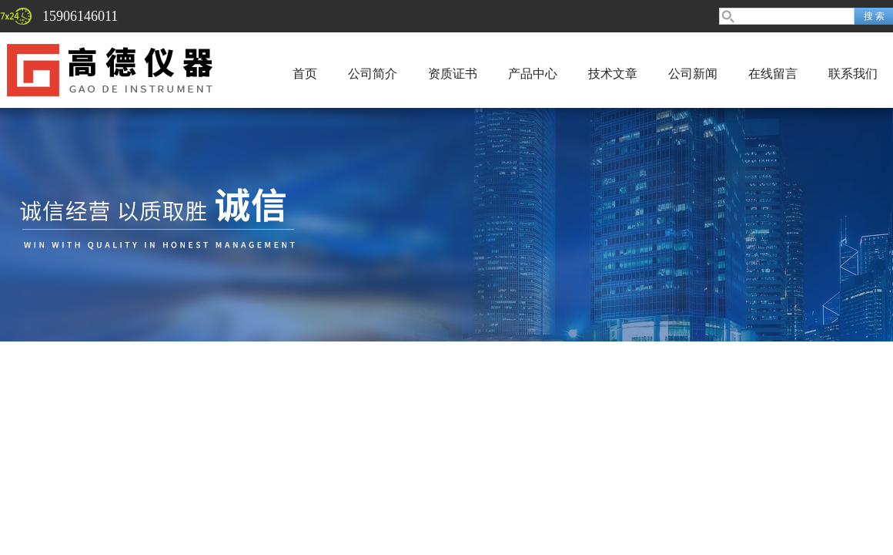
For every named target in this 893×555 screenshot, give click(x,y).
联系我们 (853, 73)
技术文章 (612, 73)
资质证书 (452, 73)
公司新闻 (692, 73)
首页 (305, 73)
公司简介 (372, 73)
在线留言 (773, 73)
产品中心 (532, 73)
